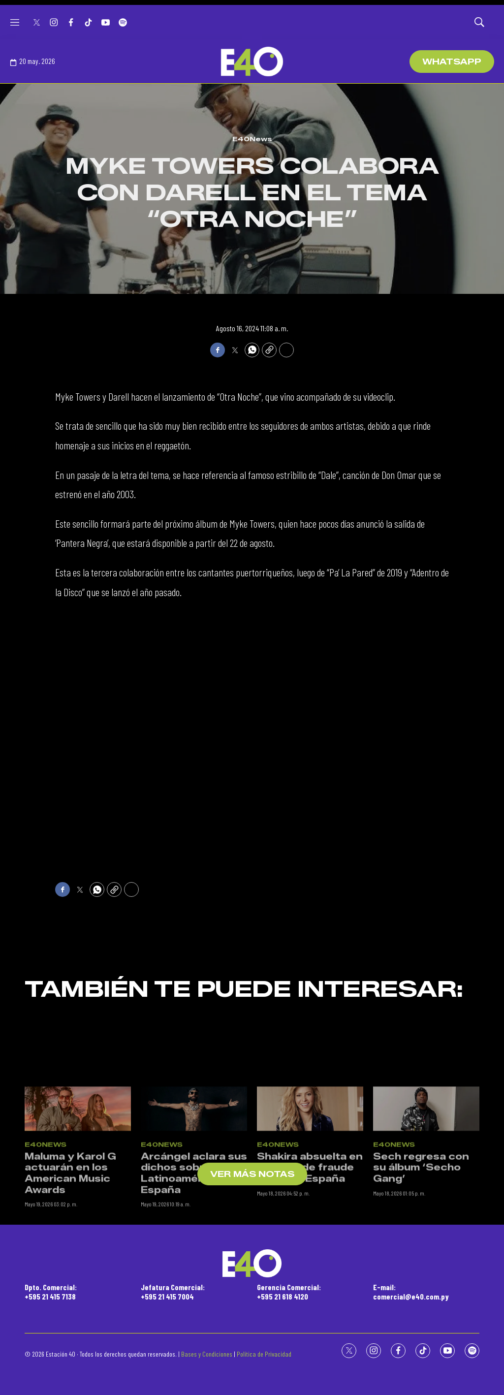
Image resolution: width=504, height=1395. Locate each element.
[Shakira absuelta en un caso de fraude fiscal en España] (310, 1204)
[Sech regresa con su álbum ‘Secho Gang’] (426, 1204)
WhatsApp (451, 61)
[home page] (252, 61)
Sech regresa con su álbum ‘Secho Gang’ (421, 1262)
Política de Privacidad (264, 1354)
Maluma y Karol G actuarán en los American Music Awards (70, 1268)
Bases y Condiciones (206, 1354)
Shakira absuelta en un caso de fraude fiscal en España (310, 1262)
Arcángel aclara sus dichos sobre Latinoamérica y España (194, 1268)
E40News (252, 139)
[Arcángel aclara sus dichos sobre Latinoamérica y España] (194, 1204)
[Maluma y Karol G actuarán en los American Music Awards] (78, 1204)
